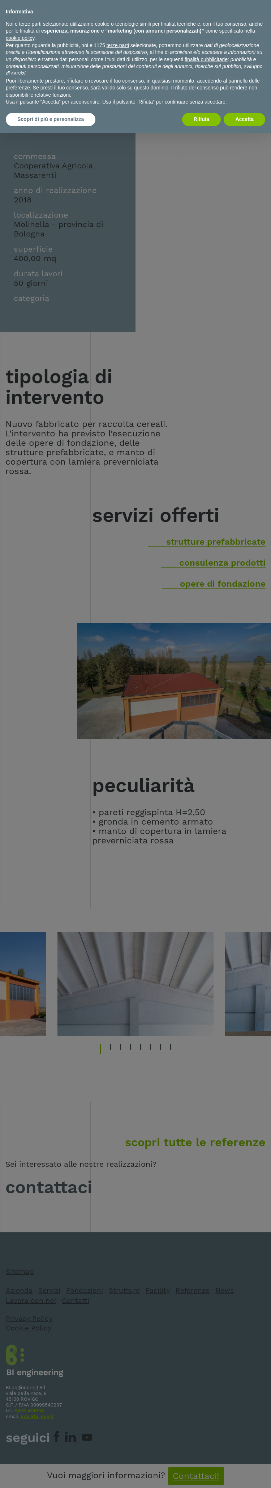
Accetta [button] (244, 119)
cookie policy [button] (20, 38)
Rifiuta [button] (202, 119)
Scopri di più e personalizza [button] (50, 119)
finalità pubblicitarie (206, 59)
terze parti (118, 45)
